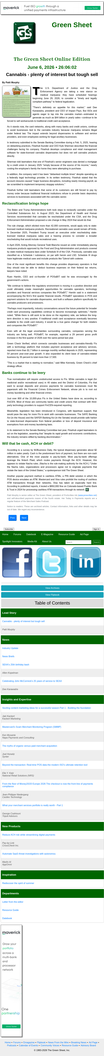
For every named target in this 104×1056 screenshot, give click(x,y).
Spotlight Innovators (12, 541)
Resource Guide (67, 534)
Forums (17, 534)
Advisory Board (88, 1045)
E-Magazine (47, 534)
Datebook (31, 534)
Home (5, 534)
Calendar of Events (28, 1045)
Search (97, 542)
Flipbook (41, 1042)
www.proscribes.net (87, 495)
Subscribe (9, 529)
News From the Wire (58, 1042)
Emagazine (29, 1042)
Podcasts (11, 1045)
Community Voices (50, 1045)
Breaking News (78, 1042)
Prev (12, 518)
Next (24, 518)
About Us (46, 541)
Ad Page (84, 534)
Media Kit (32, 541)
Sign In (96, 529)
